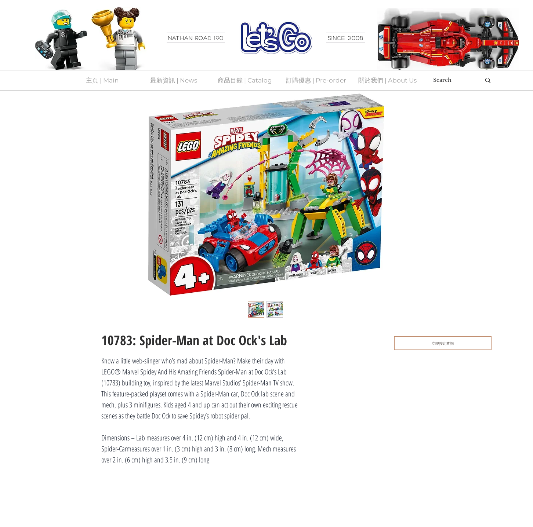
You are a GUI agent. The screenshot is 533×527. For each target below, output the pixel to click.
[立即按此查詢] (443, 343)
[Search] (451, 80)
